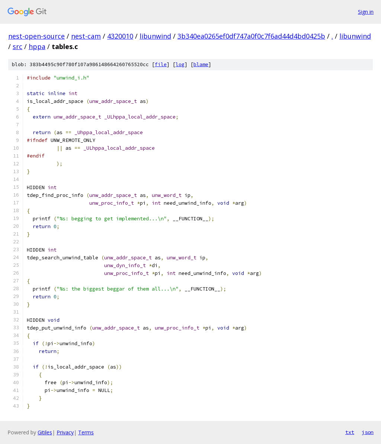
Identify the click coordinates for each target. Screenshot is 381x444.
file (161, 64)
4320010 (120, 36)
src (17, 46)
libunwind (155, 36)
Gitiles (45, 432)
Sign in (366, 11)
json (368, 432)
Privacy (65, 432)
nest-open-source (36, 36)
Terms (86, 432)
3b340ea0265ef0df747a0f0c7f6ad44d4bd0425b (251, 36)
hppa (37, 46)
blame (200, 64)
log (180, 64)
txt (349, 432)
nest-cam (86, 36)
